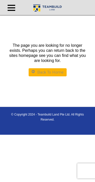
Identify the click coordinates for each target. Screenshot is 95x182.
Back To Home (48, 72)
